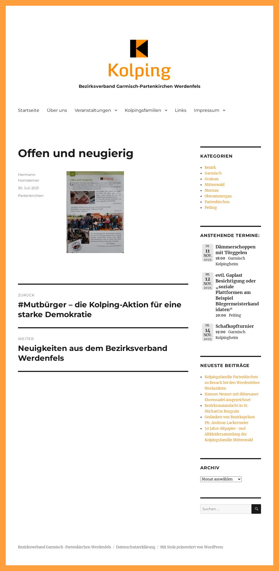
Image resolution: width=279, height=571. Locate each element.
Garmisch (213, 173)
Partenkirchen (31, 195)
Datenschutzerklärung (135, 547)
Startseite (28, 110)
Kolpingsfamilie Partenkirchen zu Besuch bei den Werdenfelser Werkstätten (232, 383)
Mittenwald (215, 184)
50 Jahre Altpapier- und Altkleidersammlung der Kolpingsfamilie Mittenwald (229, 434)
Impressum (206, 110)
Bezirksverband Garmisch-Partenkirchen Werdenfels (140, 86)
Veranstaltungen (93, 110)
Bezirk (210, 167)
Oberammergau (218, 196)
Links (180, 110)
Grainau (212, 179)
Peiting (211, 207)
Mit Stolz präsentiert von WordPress (191, 547)
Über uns (57, 110)
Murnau (212, 190)
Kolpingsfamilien (143, 110)
